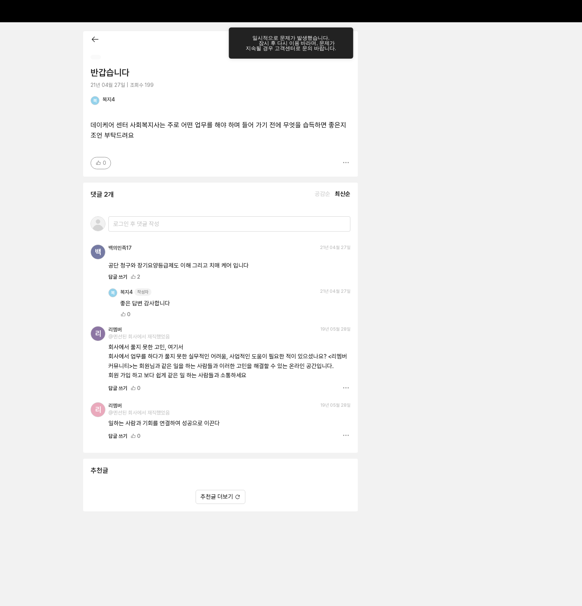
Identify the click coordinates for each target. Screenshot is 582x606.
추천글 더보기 (220, 496)
